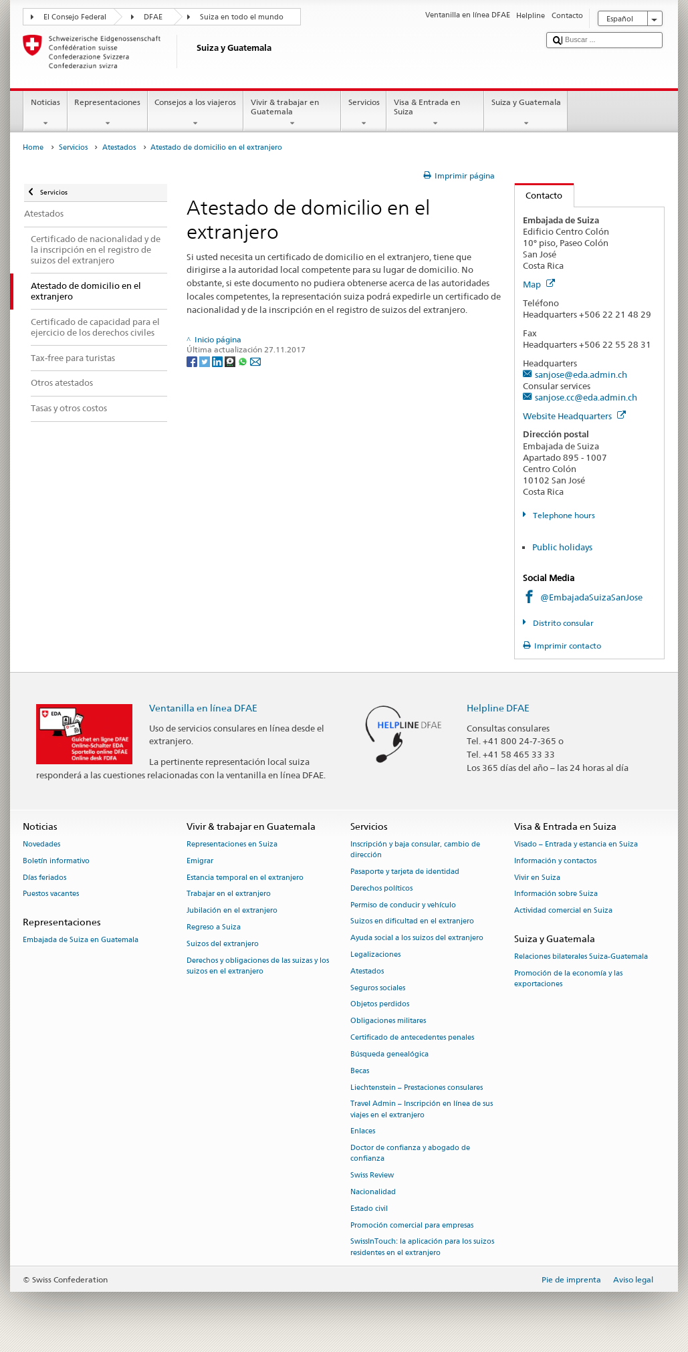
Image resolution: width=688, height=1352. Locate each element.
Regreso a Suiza (214, 927)
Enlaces (362, 1131)
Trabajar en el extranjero (229, 894)
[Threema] (231, 361)
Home (33, 147)
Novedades (41, 844)
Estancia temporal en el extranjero (245, 877)
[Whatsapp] (243, 361)
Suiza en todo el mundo (241, 17)
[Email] (255, 361)
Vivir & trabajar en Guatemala (292, 113)
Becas (359, 1070)
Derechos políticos (381, 888)
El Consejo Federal (74, 17)
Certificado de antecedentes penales (412, 1037)
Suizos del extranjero (223, 943)
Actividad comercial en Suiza (563, 911)
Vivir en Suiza (537, 877)
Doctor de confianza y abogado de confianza (410, 1153)
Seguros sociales (377, 988)
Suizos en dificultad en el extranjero (412, 921)
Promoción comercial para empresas (411, 1225)
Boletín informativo (56, 861)
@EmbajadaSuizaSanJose (591, 597)
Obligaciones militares (388, 1021)
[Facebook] (193, 361)
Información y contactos (555, 861)
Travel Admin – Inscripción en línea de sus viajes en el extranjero (421, 1109)
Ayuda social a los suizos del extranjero (416, 938)
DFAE (153, 17)
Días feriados (44, 877)
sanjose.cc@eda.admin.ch (586, 397)
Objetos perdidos (379, 1004)
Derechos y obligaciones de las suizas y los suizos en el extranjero (258, 966)
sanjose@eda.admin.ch (581, 374)
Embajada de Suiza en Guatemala (80, 940)
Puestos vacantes (51, 894)
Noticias (45, 113)
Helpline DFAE (498, 707)
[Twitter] (205, 361)
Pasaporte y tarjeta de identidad (404, 871)
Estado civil (369, 1208)
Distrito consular (562, 623)
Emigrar (200, 861)
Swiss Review (372, 1175)
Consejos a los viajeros (195, 113)
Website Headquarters (574, 416)
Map (539, 284)
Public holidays (562, 547)
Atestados (119, 147)
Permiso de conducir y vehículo (403, 905)
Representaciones (107, 113)
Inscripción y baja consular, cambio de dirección (415, 849)
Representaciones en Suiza (232, 844)
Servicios (364, 113)
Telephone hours (563, 515)
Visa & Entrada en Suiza (435, 113)
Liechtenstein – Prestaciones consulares (416, 1087)
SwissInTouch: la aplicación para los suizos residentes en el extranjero (422, 1247)
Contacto (539, 195)
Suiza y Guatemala (526, 113)
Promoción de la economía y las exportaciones (568, 978)
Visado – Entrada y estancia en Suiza (576, 844)
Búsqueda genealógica (389, 1054)
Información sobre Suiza (556, 894)
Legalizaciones (375, 954)
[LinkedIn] (218, 361)
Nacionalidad (373, 1192)
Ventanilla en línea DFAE (203, 707)
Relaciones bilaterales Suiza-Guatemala (581, 957)
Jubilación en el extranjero (232, 911)
